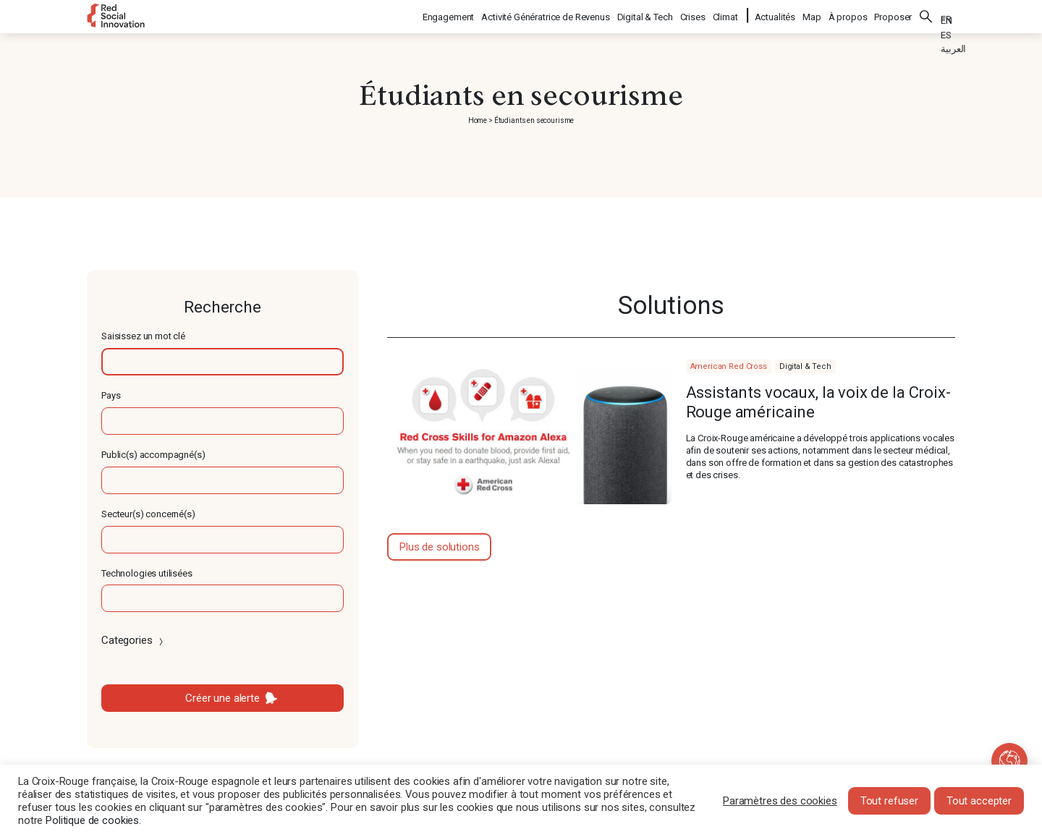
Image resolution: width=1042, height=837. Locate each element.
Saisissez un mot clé (143, 336)
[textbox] (222, 361)
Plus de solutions (439, 546)
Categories (133, 640)
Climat (726, 14)
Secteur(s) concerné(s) (148, 514)
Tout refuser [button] (889, 800)
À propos (848, 14)
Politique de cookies (92, 820)
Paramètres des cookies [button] (780, 800)
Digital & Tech (646, 14)
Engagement (449, 14)
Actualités (775, 14)
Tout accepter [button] (979, 800)
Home (477, 120)
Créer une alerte (222, 698)
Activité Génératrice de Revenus (546, 14)
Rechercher (926, 14)
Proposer (893, 14)
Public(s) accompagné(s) (153, 454)
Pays (110, 395)
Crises (693, 14)
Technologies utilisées (146, 573)
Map (811, 14)
